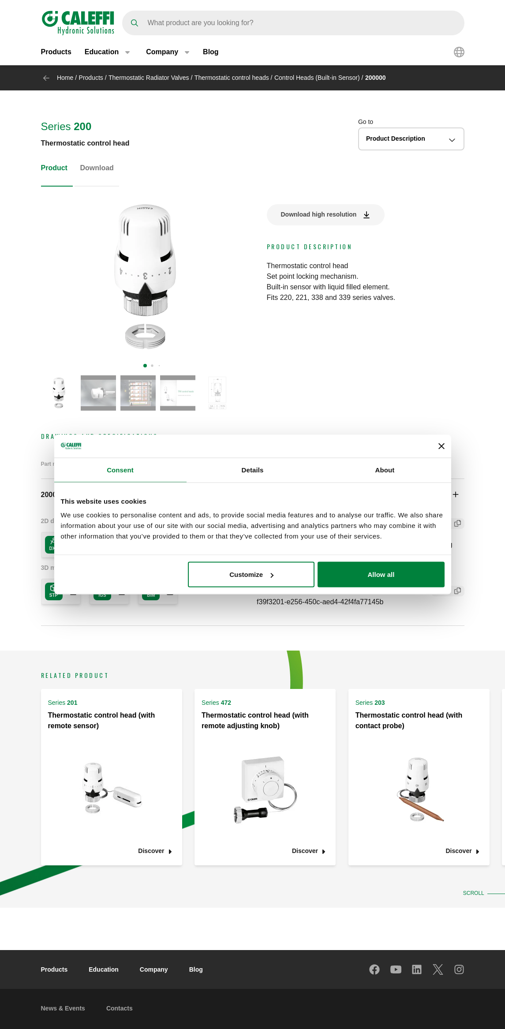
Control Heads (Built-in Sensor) (317, 77)
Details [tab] (253, 469)
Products (56, 52)
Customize (251, 574)
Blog (211, 52)
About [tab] (385, 469)
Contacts (119, 1008)
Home (65, 77)
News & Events (63, 1008)
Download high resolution (319, 214)
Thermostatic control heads (232, 77)
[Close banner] (441, 446)
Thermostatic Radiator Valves (148, 77)
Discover (151, 851)
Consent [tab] (120, 469)
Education (104, 969)
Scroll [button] (472, 893)
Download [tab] (96, 168)
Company (154, 969)
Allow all (381, 574)
